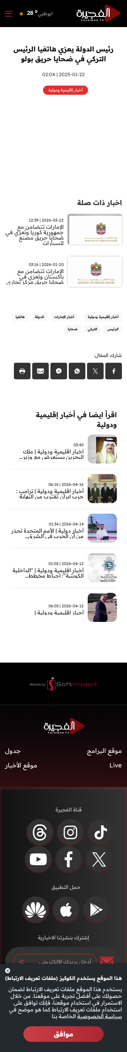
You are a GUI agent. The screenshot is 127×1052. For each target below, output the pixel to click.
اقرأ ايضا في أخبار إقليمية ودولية (76, 419)
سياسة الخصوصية (99, 1016)
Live (115, 765)
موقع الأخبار (21, 765)
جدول (13, 751)
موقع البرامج (104, 751)
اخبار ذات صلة (99, 202)
